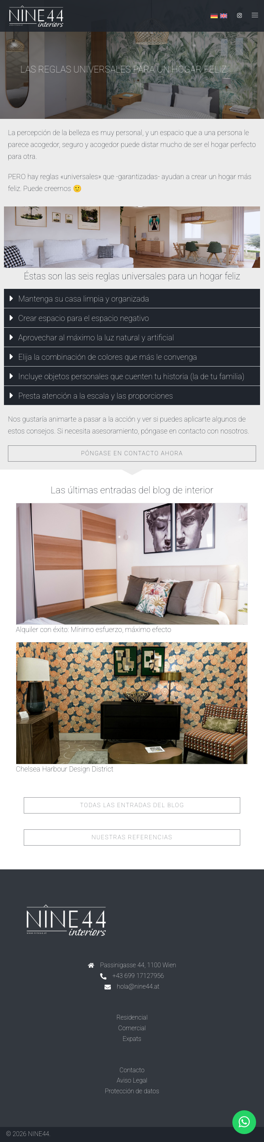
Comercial (132, 1028)
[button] (132, 298)
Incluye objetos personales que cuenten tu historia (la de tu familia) (131, 376)
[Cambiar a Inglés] (223, 16)
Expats (132, 1039)
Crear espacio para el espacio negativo (83, 318)
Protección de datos (132, 1091)
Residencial (132, 1017)
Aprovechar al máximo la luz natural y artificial (96, 337)
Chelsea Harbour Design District (64, 769)
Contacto (132, 1070)
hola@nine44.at (138, 986)
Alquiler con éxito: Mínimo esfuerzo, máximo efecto (93, 629)
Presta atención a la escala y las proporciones (95, 396)
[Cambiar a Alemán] (214, 16)
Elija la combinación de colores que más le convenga (107, 357)
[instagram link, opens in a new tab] (239, 15)
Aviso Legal (132, 1080)
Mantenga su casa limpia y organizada (83, 299)
